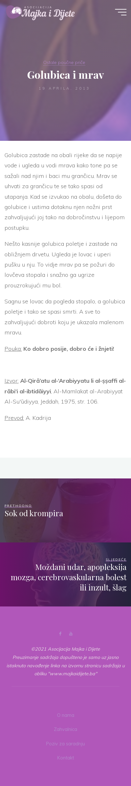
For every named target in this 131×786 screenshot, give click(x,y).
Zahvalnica (65, 729)
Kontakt (65, 758)
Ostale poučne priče (64, 62)
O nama (65, 715)
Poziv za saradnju (65, 744)
